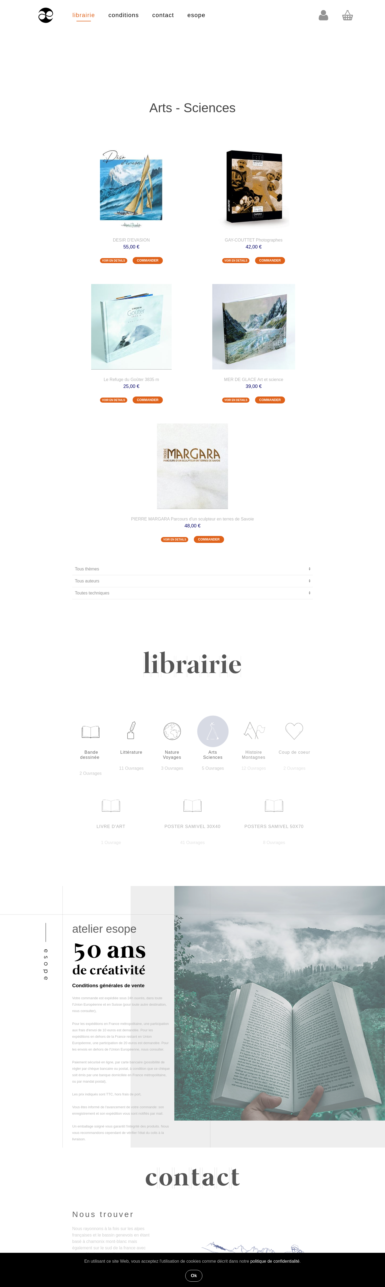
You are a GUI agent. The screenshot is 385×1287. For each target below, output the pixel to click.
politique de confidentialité (274, 1261)
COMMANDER (148, 260)
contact (163, 15)
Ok (194, 1275)
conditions (123, 15)
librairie (83, 15)
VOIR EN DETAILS (113, 260)
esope (196, 15)
